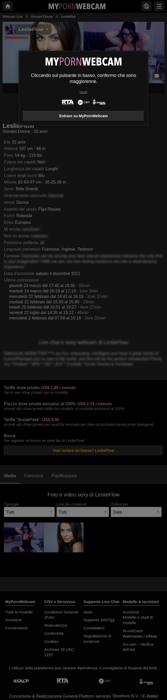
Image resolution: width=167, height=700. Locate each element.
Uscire (83, 92)
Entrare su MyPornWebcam (83, 116)
